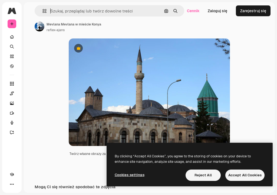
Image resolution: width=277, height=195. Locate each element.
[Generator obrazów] (12, 103)
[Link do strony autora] (39, 26)
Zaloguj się (217, 10)
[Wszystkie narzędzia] (12, 83)
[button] (42, 11)
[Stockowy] (12, 56)
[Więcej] (12, 184)
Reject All (203, 175)
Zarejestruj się (253, 10)
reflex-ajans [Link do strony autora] (56, 30)
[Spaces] (12, 93)
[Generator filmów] (12, 113)
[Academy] (12, 174)
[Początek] (12, 36)
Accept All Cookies (245, 175)
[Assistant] (12, 132)
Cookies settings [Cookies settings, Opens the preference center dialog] (129, 175)
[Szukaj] (12, 46)
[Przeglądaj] (12, 66)
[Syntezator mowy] (12, 122)
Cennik (193, 10)
